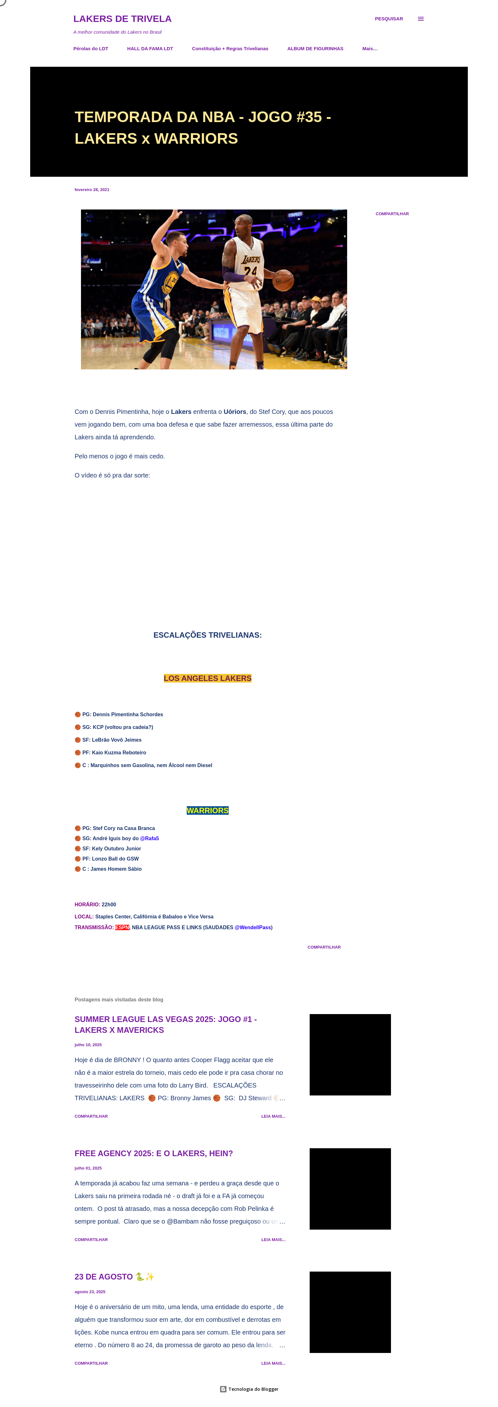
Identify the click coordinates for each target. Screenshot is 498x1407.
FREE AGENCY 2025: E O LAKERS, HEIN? (154, 1153)
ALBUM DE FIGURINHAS (315, 48)
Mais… (370, 48)
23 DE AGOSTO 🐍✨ (115, 1276)
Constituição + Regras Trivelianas (230, 48)
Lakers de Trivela (122, 18)
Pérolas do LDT (90, 48)
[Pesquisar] (389, 19)
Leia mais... (273, 1116)
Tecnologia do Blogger (249, 1389)
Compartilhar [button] (392, 213)
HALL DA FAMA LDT (150, 48)
